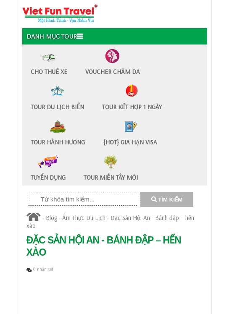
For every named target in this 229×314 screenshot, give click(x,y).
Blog (51, 218)
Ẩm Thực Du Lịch (83, 218)
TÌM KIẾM (167, 199)
